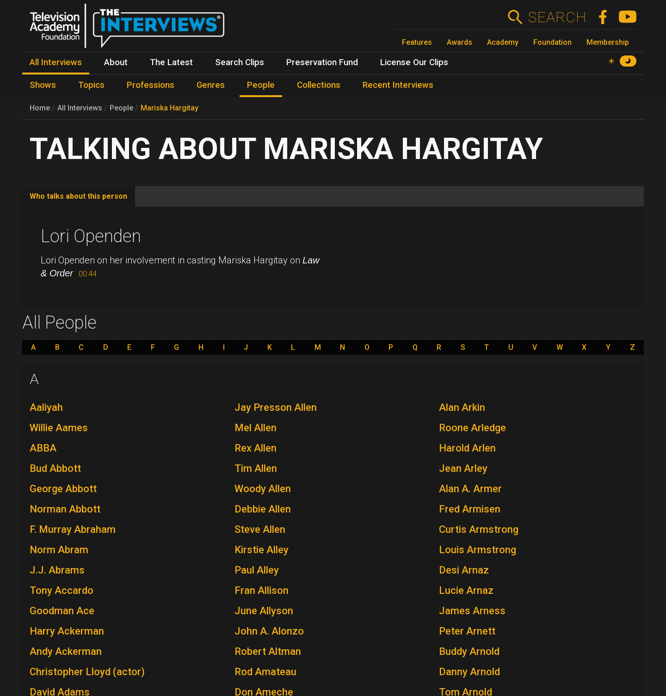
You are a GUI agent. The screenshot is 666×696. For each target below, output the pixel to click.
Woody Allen (262, 489)
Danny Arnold (469, 672)
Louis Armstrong (477, 550)
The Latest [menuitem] (171, 62)
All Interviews (79, 108)
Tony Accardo (61, 590)
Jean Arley (463, 468)
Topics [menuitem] (91, 85)
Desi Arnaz (464, 570)
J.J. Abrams (57, 570)
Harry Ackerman (67, 631)
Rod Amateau (265, 672)
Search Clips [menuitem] (239, 62)
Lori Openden (91, 236)
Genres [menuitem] (211, 85)
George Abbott (63, 489)
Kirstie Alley (261, 550)
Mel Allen (255, 427)
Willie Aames (59, 427)
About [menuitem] (116, 62)
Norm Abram (59, 550)
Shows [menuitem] (43, 85)
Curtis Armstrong (478, 529)
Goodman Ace (62, 611)
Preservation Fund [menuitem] (322, 62)
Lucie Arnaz (466, 590)
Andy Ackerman (66, 651)
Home (40, 108)
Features (417, 42)
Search (557, 17)
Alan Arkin (462, 407)
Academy (502, 42)
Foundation (552, 42)
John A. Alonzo (269, 631)
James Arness (472, 611)
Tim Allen (255, 468)
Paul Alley (256, 570)
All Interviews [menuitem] (56, 62)
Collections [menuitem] (318, 85)
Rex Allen (255, 448)
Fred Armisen (469, 509)
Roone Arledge (472, 427)
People (121, 108)
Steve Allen (259, 529)
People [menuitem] (261, 85)
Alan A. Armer (470, 489)
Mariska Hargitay (169, 108)
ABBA (43, 448)
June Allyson (263, 611)
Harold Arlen (467, 448)
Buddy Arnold (469, 651)
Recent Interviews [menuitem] (398, 85)
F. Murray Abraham (73, 529)
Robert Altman (267, 651)
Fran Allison (261, 590)
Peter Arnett (467, 631)
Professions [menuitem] (150, 85)
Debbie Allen (262, 509)
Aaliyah (46, 407)
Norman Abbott (65, 509)
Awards (459, 42)
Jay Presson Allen (275, 407)
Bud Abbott (55, 468)
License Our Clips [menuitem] (414, 62)
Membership (607, 42)
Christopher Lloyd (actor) (87, 672)
